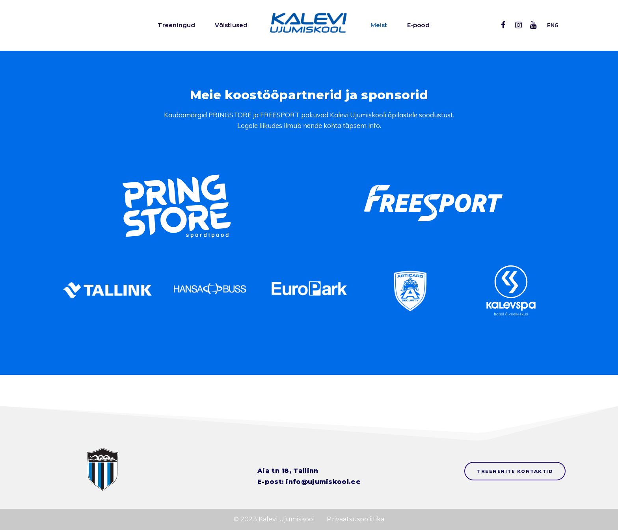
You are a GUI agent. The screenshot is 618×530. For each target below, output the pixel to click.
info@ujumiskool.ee (323, 482)
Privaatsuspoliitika (355, 519)
